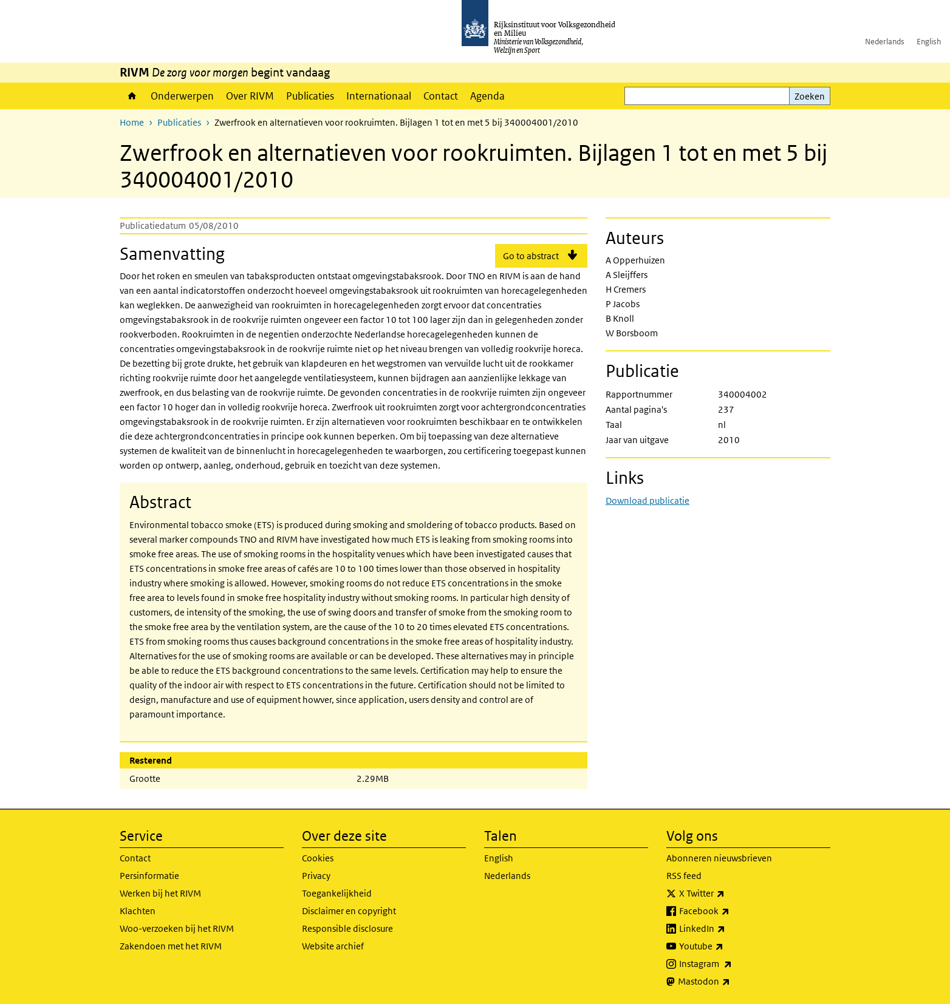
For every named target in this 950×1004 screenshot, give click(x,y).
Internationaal (378, 96)
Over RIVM (250, 96)
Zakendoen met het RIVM (171, 946)
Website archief (333, 946)
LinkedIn (729, 928)
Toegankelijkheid (337, 893)
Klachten (137, 911)
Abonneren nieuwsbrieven (719, 858)
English (929, 41)
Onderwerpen (182, 96)
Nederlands (884, 41)
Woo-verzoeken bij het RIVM (177, 928)
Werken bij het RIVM (160, 893)
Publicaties (310, 96)
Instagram (732, 964)
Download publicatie (647, 500)
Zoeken (810, 96)
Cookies (317, 858)
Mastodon (731, 981)
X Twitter (728, 893)
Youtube (728, 946)
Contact (440, 96)
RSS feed (684, 875)
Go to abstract (531, 256)
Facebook (731, 911)
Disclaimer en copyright (349, 911)
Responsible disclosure (347, 928)
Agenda (487, 96)
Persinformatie (149, 875)
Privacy (316, 875)
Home (132, 96)
